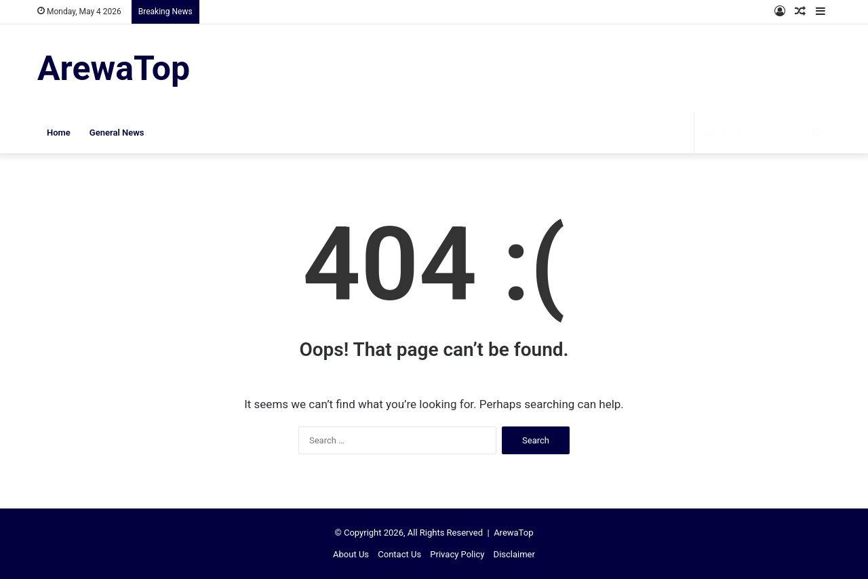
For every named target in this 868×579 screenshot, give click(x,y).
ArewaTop (513, 532)
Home (59, 132)
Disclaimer (514, 554)
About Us (351, 554)
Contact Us (399, 554)
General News (117, 132)
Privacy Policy (457, 554)
